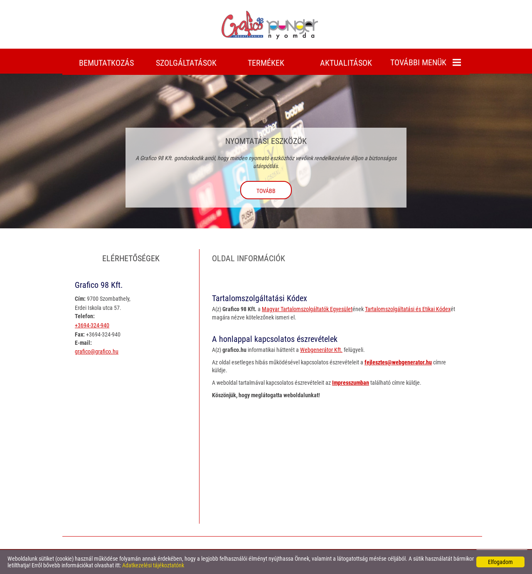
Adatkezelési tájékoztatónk (153, 565)
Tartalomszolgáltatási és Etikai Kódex (408, 309)
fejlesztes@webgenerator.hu (398, 362)
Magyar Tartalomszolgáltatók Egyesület (307, 309)
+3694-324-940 (92, 325)
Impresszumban (350, 382)
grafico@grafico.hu (96, 351)
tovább (266, 191)
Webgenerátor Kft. (321, 349)
